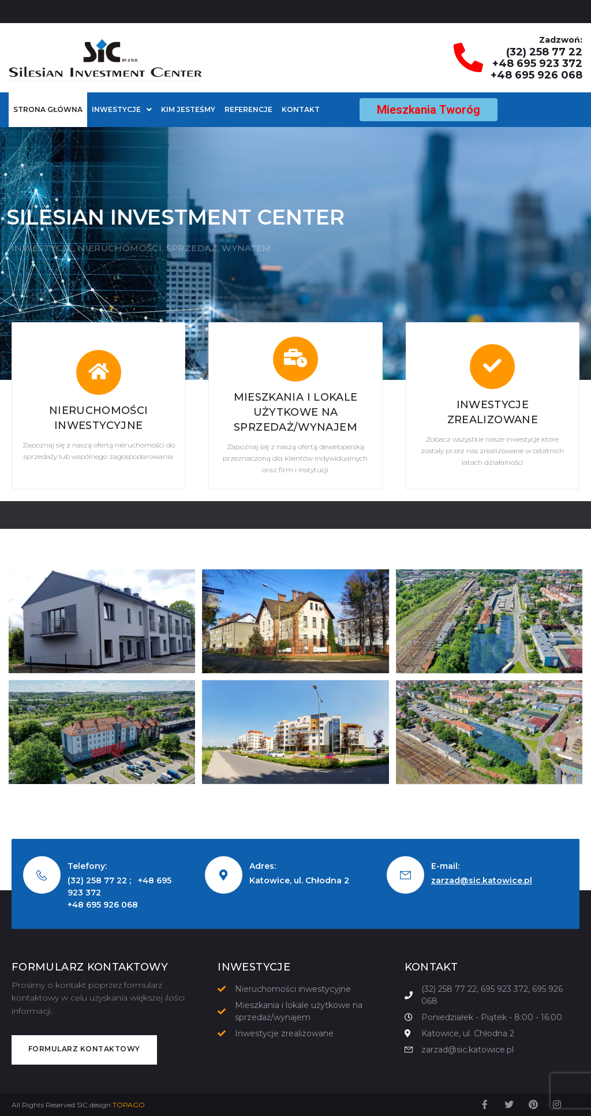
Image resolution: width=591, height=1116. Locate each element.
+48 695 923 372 (537, 63)
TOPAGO (129, 1104)
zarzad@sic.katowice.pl (481, 880)
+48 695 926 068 (536, 75)
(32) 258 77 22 (544, 52)
